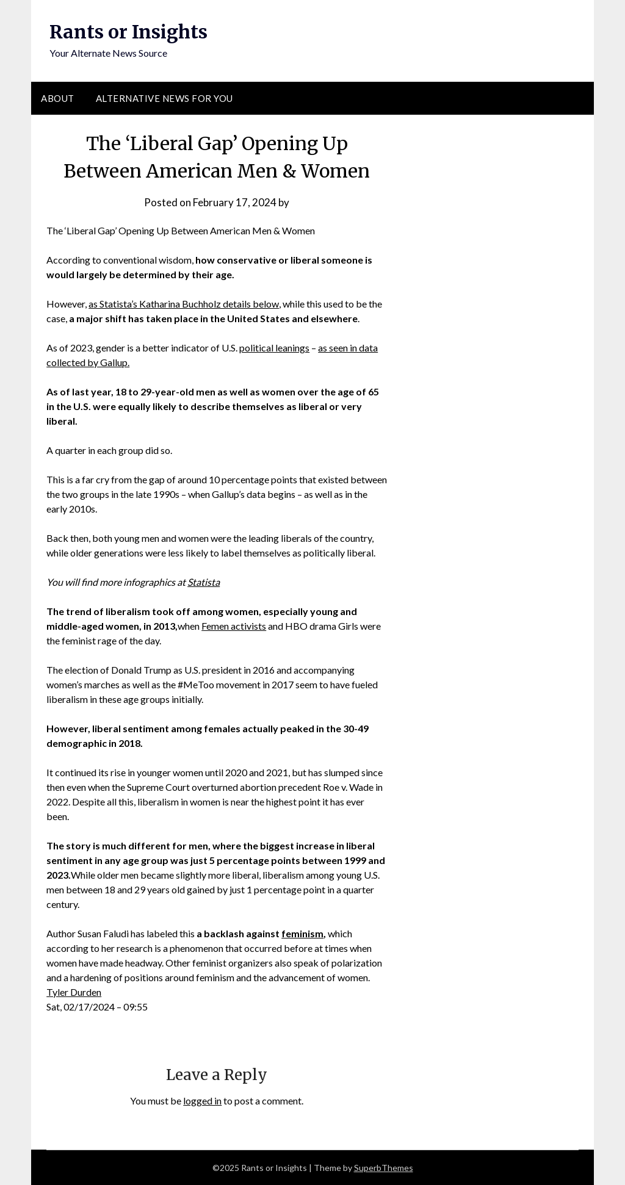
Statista (203, 582)
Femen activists (233, 626)
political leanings (274, 347)
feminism (302, 933)
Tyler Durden (73, 992)
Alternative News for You (164, 98)
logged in (202, 1100)
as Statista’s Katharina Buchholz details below (184, 303)
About (57, 98)
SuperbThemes (383, 1167)
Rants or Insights (128, 31)
